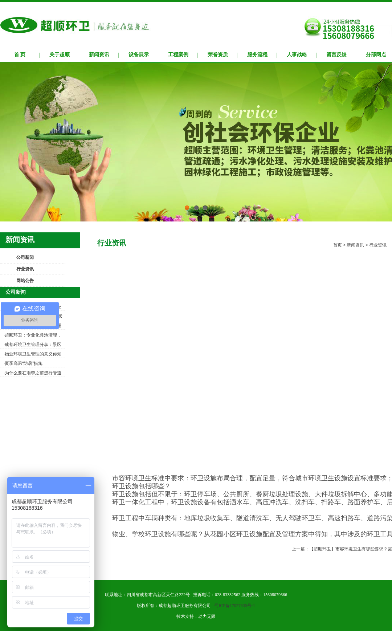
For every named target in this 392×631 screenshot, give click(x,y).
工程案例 (178, 54)
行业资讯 (25, 269)
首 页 (20, 54)
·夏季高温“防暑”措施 (23, 363)
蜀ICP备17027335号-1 (234, 605)
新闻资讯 (99, 54)
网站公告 (25, 280)
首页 (337, 245)
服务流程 (257, 54)
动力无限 (207, 616)
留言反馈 (336, 54)
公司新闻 (25, 257)
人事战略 (297, 54)
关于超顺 (59, 54)
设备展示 (138, 54)
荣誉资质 (218, 54)
